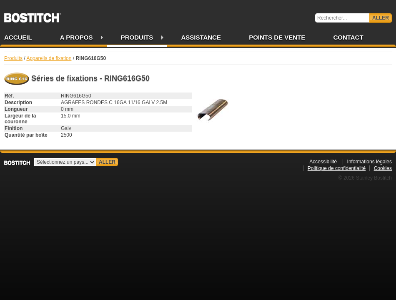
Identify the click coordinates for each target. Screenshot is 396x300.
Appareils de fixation (48, 58)
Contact (348, 37)
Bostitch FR (32, 15)
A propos (76, 37)
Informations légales (369, 162)
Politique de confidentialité (337, 168)
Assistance (201, 37)
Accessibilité (323, 162)
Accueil (18, 37)
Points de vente (277, 37)
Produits (137, 37)
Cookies (383, 168)
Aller (380, 18)
